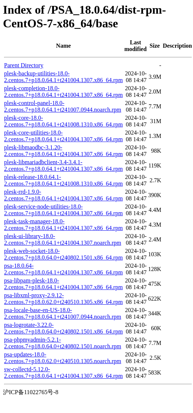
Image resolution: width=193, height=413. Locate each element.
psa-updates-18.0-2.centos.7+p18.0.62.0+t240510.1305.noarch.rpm (62, 357)
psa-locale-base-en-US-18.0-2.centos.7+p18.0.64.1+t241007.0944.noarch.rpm (62, 313)
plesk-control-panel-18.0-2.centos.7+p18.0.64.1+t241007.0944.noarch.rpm (62, 106)
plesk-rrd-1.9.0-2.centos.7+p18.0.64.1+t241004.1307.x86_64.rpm (63, 195)
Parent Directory (23, 65)
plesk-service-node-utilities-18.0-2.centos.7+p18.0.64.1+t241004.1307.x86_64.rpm (63, 209)
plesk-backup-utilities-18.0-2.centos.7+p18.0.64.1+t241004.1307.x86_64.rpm (63, 76)
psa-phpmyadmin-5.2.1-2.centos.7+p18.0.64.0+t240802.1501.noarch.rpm (62, 342)
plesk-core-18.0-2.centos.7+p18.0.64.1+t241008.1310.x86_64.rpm (63, 121)
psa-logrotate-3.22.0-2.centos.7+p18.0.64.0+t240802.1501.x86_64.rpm (63, 328)
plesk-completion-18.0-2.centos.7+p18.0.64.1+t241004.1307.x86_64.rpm (63, 91)
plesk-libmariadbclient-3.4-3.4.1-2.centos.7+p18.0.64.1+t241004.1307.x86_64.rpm (63, 165)
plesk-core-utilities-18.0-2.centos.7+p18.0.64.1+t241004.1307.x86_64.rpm (63, 135)
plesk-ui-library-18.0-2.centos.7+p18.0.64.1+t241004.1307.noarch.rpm (62, 239)
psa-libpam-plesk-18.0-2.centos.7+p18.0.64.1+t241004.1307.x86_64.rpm (63, 283)
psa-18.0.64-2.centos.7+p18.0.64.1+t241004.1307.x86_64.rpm (63, 269)
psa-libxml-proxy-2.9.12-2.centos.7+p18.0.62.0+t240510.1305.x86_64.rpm (63, 298)
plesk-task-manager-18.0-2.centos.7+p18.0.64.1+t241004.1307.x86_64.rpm (63, 224)
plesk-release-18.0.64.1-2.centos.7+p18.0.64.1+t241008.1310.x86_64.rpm (63, 180)
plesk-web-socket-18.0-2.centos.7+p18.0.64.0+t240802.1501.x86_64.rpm (63, 254)
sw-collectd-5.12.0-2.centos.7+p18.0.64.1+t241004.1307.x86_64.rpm (63, 372)
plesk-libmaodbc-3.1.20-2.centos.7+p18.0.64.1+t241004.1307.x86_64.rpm (63, 150)
